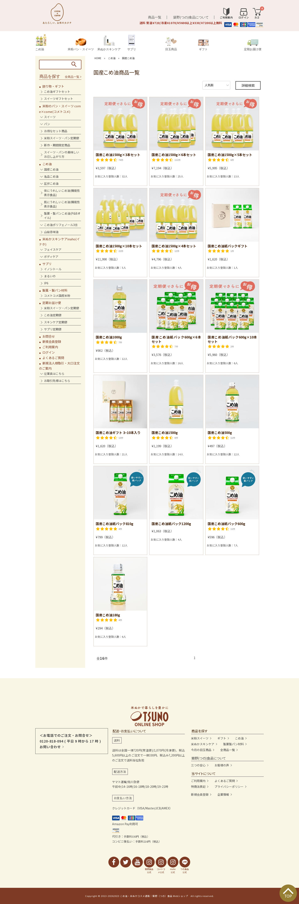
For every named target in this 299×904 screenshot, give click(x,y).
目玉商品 (171, 44)
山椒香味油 (51, 232)
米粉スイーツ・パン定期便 (61, 138)
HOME (97, 58)
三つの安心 (198, 765)
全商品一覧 (72, 76)
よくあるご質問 (53, 357)
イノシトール (52, 269)
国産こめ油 (128, 58)
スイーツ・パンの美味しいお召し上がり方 (61, 154)
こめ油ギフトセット (57, 91)
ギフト (203, 45)
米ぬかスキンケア (109, 43)
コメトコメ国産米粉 (57, 295)
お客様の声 (221, 765)
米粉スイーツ (199, 738)
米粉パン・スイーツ (81, 44)
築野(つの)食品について (191, 17)
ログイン (48, 352)
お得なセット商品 (55, 131)
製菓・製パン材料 (54, 290)
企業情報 (223, 794)
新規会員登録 (51, 341)
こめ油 (41, 42)
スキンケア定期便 (55, 322)
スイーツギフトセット (58, 99)
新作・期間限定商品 (57, 145)
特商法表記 (198, 786)
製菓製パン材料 (233, 744)
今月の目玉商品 (201, 750)
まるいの (50, 276)
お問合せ (48, 336)
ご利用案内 (50, 347)
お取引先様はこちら (57, 381)
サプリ (131, 42)
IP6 (46, 283)
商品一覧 (154, 17)
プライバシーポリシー (229, 786)
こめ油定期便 (52, 315)
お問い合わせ (50, 746)
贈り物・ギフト (53, 86)
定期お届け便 (252, 45)
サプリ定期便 (52, 329)
